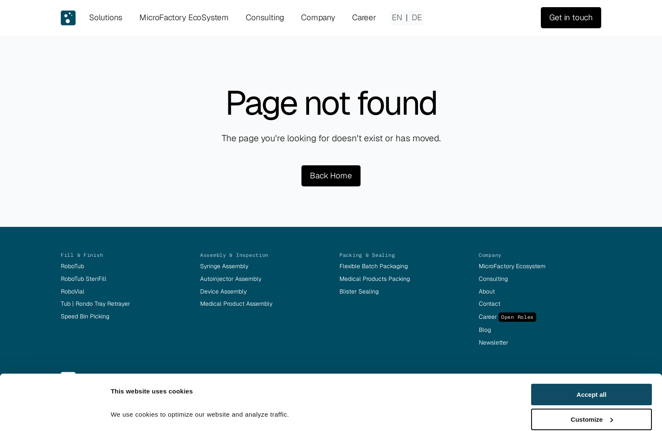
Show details (130, 403)
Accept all (592, 360)
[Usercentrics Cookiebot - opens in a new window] (55, 414)
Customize (592, 385)
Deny (592, 410)
